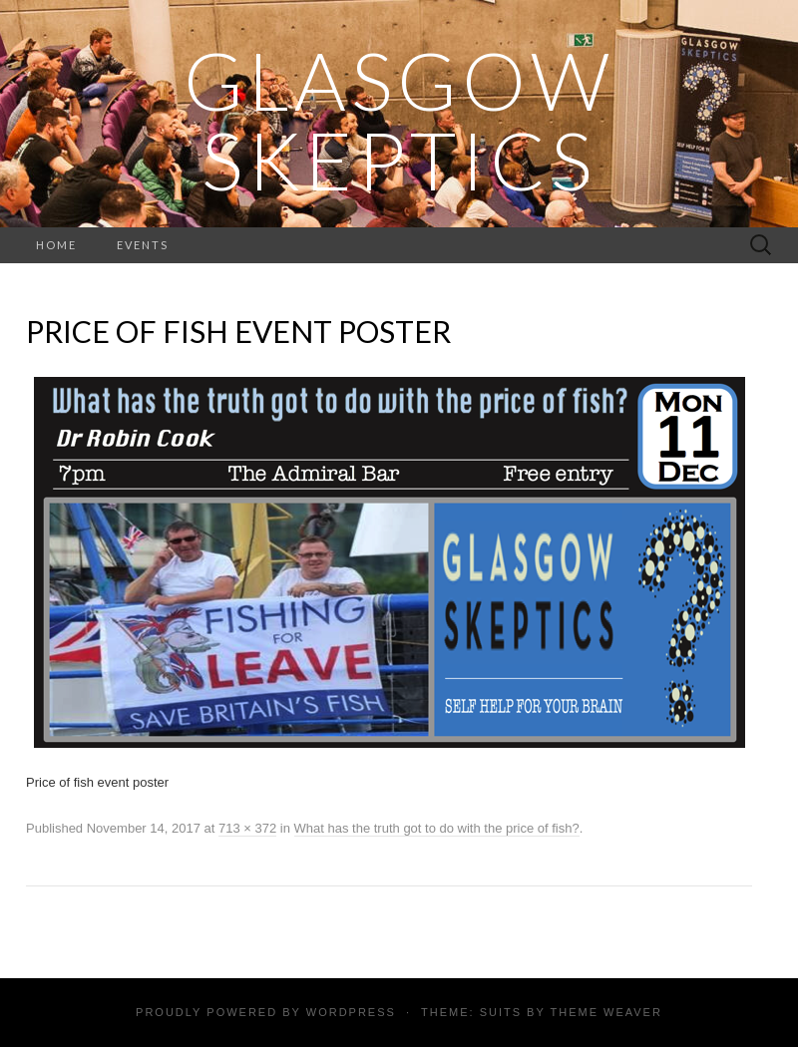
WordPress (351, 1012)
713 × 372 (247, 828)
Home (56, 244)
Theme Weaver (605, 1012)
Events (143, 244)
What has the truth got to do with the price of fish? (437, 828)
